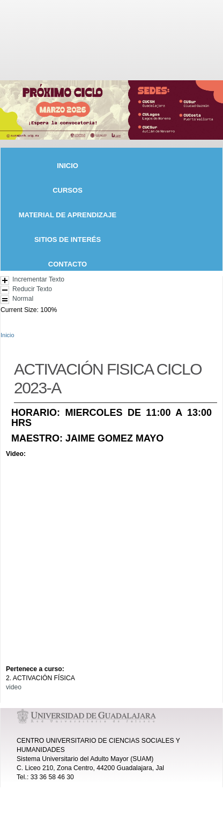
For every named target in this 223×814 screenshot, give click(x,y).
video (13, 687)
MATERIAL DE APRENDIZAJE (68, 214)
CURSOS (68, 190)
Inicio (7, 335)
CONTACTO (67, 264)
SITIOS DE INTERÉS (67, 239)
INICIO (67, 165)
